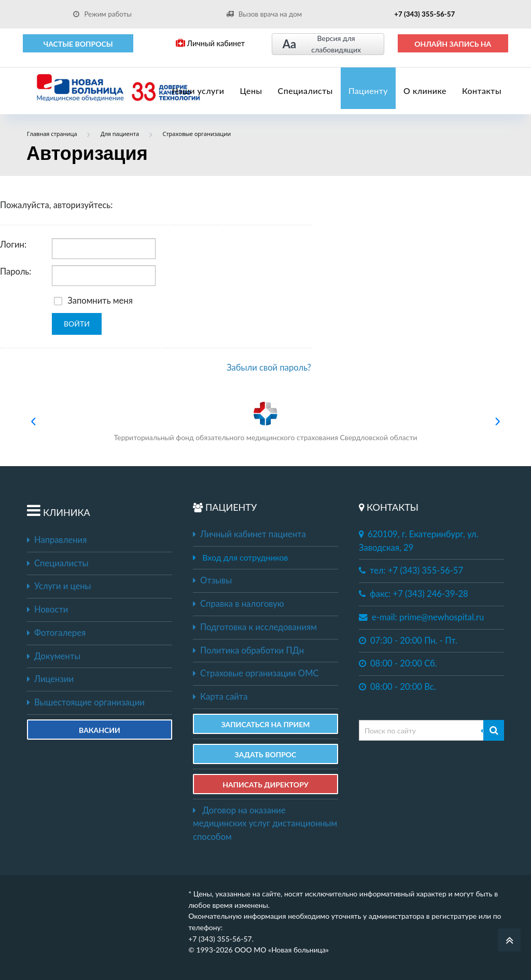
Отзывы (212, 580)
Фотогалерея (56, 633)
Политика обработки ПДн (248, 650)
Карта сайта (220, 696)
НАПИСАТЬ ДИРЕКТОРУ (265, 784)
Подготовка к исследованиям (255, 627)
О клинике (424, 91)
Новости (47, 609)
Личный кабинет (210, 43)
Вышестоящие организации (86, 702)
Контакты (481, 91)
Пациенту (368, 91)
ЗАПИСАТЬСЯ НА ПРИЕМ (265, 724)
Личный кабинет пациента (249, 534)
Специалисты (305, 91)
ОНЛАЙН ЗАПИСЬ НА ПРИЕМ (452, 46)
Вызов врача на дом (264, 14)
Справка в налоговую (238, 603)
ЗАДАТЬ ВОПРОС (266, 754)
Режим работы (102, 14)
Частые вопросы (78, 43)
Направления (57, 540)
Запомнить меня (93, 300)
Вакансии (99, 730)
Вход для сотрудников (245, 557)
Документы (53, 656)
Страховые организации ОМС (256, 673)
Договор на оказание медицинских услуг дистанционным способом (265, 823)
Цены (251, 91)
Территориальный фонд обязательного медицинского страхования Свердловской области (265, 421)
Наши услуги (198, 91)
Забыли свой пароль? (269, 367)
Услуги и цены (59, 586)
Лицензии (50, 679)
